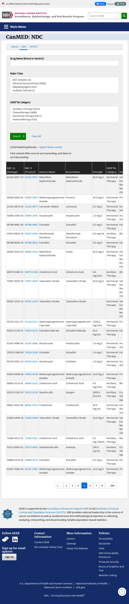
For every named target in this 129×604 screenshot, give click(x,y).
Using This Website (77, 548)
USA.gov (80, 587)
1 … (59, 485)
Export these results (51, 147)
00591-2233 (31, 301)
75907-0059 (31, 281)
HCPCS (34, 46)
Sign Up (9, 557)
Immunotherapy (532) (64, 119)
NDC (24, 46)
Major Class (16, 73)
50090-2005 (31, 215)
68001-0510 (31, 405)
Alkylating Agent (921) (64, 87)
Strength (98, 172)
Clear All (36, 136)
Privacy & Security (109, 561)
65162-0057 (31, 177)
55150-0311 (31, 321)
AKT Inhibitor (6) (64, 80)
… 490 (111, 485)
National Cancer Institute (58, 587)
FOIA (101, 548)
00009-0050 (31, 197)
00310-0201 (31, 361)
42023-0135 (31, 330)
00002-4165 (31, 251)
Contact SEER (41, 542)
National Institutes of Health (92, 583)
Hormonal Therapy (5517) (64, 116)
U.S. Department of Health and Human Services (45, 583)
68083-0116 (31, 383)
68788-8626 (31, 242)
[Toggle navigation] (15, 27)
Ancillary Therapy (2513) (64, 109)
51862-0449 (31, 417)
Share (101, 4)
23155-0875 (31, 206)
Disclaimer (105, 543)
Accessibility (106, 538)
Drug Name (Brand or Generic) (27, 58)
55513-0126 (31, 392)
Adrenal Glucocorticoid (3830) (64, 83)
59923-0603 (31, 233)
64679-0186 (31, 272)
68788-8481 (31, 224)
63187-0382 (31, 469)
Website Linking (108, 575)
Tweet (110, 4)
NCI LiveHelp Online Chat (48, 547)
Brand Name (73, 172)
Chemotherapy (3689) (64, 112)
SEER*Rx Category (20, 102)
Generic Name (47, 172)
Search (17, 136)
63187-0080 (31, 343)
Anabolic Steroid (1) (64, 90)
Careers (71, 538)
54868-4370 (31, 460)
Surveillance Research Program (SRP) (68, 508)
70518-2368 (31, 352)
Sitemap (71, 543)
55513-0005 (31, 447)
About (14, 46)
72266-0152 (31, 438)
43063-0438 (31, 374)
